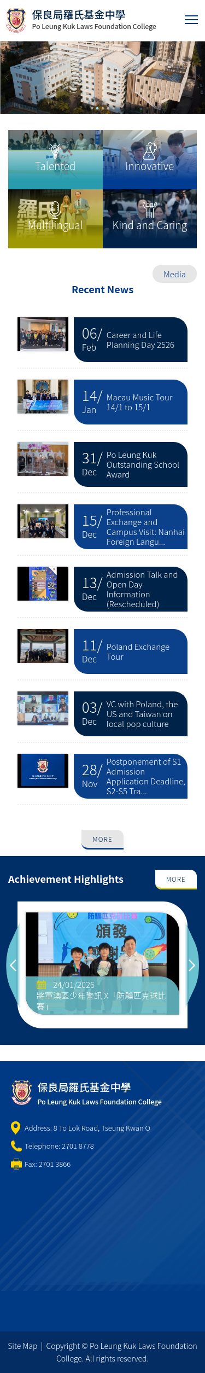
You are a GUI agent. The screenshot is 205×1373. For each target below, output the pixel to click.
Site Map (22, 1345)
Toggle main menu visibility (192, 17)
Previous (13, 964)
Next (192, 964)
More (102, 838)
